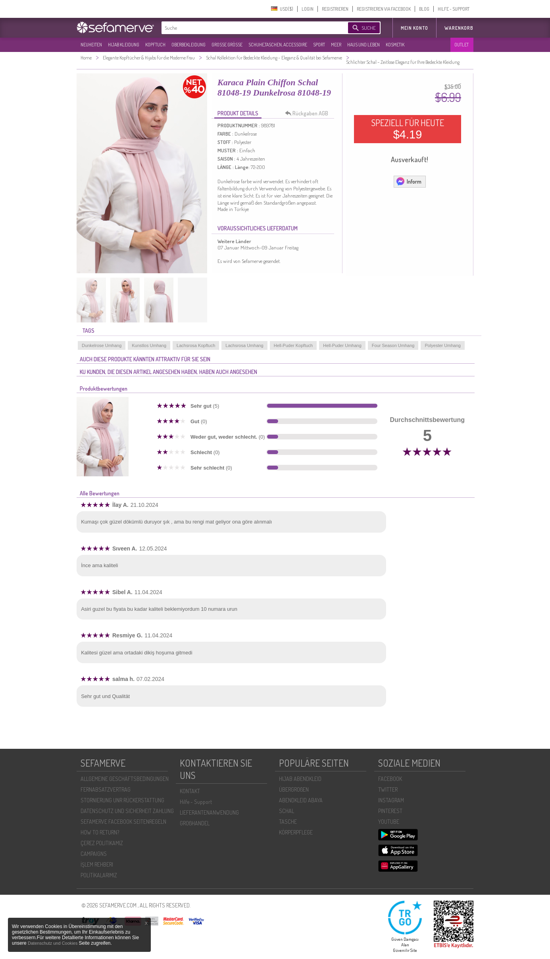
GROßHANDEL (195, 823)
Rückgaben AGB (308, 113)
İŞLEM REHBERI (97, 864)
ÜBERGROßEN (294, 789)
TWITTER (388, 789)
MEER (336, 45)
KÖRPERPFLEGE (296, 832)
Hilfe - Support (196, 801)
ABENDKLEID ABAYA (301, 800)
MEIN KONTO (414, 28)
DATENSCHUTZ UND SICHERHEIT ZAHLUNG (127, 810)
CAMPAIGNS (94, 853)
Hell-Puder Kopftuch (293, 345)
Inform (408, 181)
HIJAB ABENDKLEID (300, 778)
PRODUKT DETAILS (237, 113)
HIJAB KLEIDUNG (123, 45)
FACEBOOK (390, 778)
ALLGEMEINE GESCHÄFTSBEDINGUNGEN (125, 778)
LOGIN (307, 9)
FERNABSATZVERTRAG (106, 789)
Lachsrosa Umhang (244, 345)
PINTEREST (390, 810)
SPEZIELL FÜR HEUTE (407, 129)
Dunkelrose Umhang (101, 345)
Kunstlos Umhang (149, 345)
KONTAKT (190, 791)
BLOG (424, 9)
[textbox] (248, 27)
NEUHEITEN (91, 45)
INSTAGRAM (391, 800)
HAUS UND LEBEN (363, 45)
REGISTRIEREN (335, 9)
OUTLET (461, 45)
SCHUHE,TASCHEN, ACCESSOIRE (277, 45)
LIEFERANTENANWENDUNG (209, 812)
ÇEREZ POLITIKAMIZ (102, 843)
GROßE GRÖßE (227, 45)
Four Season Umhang (393, 345)
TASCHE (288, 821)
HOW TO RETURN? (100, 832)
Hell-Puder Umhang (342, 345)
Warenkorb (458, 28)
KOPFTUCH (155, 45)
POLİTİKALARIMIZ (99, 875)
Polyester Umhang (443, 345)
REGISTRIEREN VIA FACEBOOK (384, 9)
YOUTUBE (388, 821)
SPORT (319, 45)
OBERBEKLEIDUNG (188, 45)
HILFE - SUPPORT (453, 9)
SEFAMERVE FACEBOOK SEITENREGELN (123, 821)
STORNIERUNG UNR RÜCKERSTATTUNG (122, 800)
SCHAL (286, 810)
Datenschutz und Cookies (53, 943)
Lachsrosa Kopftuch (196, 345)
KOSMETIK (395, 45)
